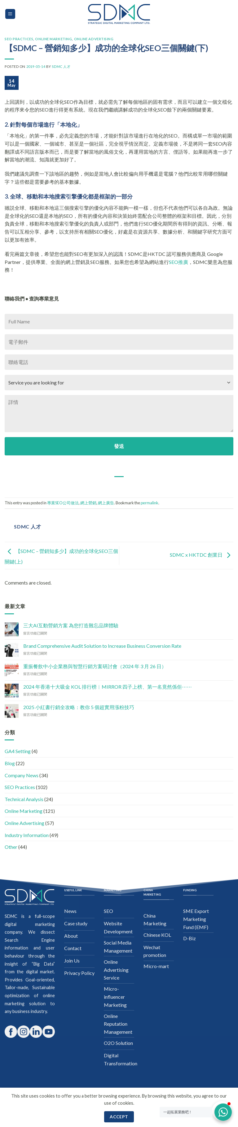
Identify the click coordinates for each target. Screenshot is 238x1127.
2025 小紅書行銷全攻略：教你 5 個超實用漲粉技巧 (78, 707)
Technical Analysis (24, 799)
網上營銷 (88, 502)
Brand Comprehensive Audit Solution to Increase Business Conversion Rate (102, 646)
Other (11, 847)
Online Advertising (94, 39)
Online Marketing (53, 39)
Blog (10, 763)
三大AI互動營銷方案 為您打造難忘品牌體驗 (70, 625)
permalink (149, 502)
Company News (21, 775)
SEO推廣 (178, 262)
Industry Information (27, 835)
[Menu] (10, 14)
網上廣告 (106, 502)
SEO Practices (19, 39)
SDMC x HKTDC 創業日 (201, 555)
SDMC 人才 (61, 66)
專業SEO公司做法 (63, 502)
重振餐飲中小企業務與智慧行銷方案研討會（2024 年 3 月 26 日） (94, 666)
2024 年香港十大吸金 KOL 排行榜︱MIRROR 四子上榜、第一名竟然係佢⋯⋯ (107, 687)
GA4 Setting (18, 751)
